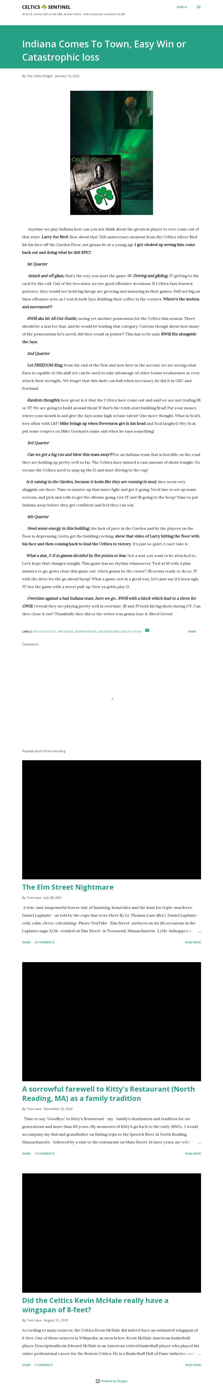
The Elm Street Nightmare (68, 887)
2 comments (43, 1365)
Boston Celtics (44, 631)
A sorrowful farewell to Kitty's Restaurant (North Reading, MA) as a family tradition (108, 1093)
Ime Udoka (65, 631)
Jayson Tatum (131, 631)
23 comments (44, 942)
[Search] (182, 7)
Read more (193, 942)
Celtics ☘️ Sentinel (46, 7)
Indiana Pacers (86, 631)
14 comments (44, 1153)
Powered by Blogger (111, 1381)
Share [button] (192, 631)
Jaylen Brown (109, 631)
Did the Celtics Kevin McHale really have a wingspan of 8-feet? (95, 1305)
